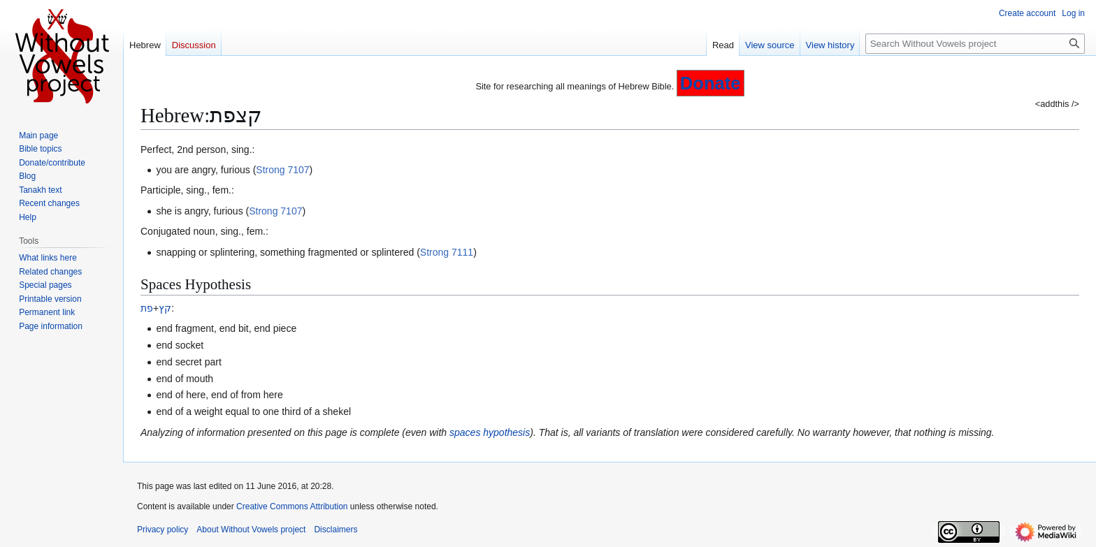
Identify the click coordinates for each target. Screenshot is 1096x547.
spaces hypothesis (489, 432)
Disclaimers (335, 529)
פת (146, 308)
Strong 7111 (446, 252)
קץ (165, 308)
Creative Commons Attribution (291, 506)
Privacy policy (162, 529)
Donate (710, 83)
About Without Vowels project (250, 529)
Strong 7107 (282, 169)
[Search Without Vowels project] (975, 44)
